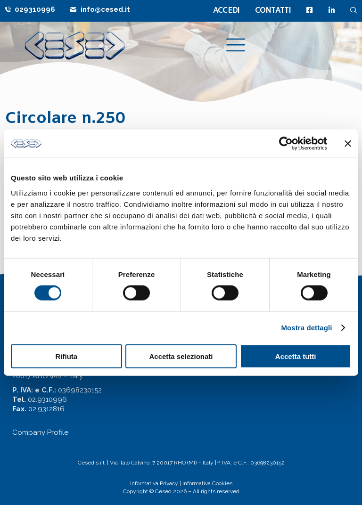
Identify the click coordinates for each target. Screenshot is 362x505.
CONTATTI (273, 11)
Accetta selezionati (181, 356)
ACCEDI (226, 11)
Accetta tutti (295, 356)
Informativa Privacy (154, 483)
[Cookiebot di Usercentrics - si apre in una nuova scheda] (286, 144)
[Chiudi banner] (348, 143)
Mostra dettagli (306, 328)
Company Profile (40, 432)
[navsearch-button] (353, 10)
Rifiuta (66, 356)
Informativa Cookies (207, 483)
